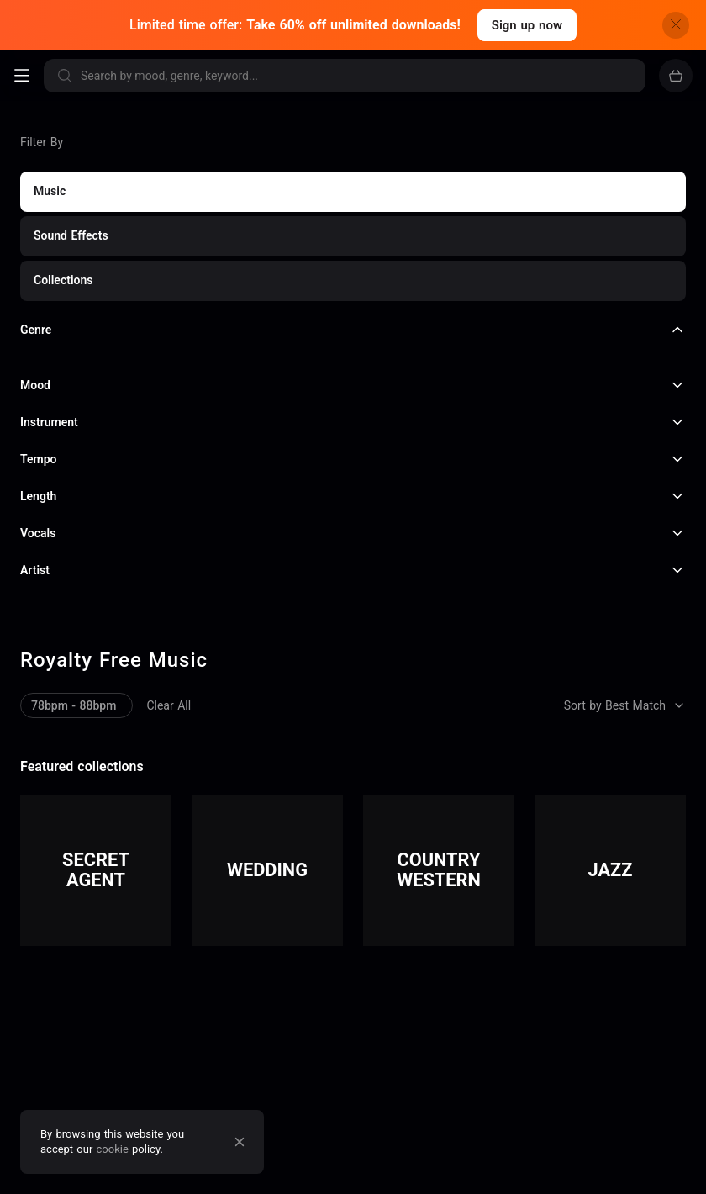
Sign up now (527, 25)
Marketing (56, 1030)
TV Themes (530, 1169)
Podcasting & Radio (389, 1005)
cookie (113, 1149)
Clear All (42, 261)
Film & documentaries (181, 1005)
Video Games (324, 1030)
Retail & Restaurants (184, 1030)
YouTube (51, 1005)
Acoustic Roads (289, 1169)
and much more (449, 1030)
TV (289, 1005)
